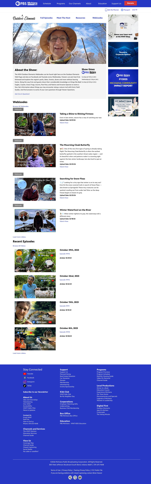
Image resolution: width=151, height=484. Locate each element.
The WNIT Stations (29, 431)
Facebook (30, 378)
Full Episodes (46, 18)
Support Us (116, 3)
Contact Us (27, 415)
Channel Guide (28, 435)
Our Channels (75, 3)
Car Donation (65, 378)
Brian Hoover (97, 473)
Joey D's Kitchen (102, 410)
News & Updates (29, 410)
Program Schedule (103, 374)
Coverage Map (28, 443)
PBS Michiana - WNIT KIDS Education (73, 423)
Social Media (27, 449)
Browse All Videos (19, 246)
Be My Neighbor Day (67, 396)
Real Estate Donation (67, 376)
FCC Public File (97, 470)
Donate (130, 3)
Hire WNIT (27, 404)
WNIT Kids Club (65, 394)
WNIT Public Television (26, 3)
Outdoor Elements (25, 17)
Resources (80, 18)
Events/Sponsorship (67, 387)
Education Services (30, 433)
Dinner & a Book (102, 388)
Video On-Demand (103, 378)
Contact (75, 477)
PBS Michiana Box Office (68, 416)
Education (102, 3)
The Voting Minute (103, 414)
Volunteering (27, 402)
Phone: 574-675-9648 (30, 424)
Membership (64, 382)
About (88, 3)
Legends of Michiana (104, 398)
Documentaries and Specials (107, 396)
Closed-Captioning (29, 447)
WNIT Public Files (29, 408)
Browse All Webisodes (20, 106)
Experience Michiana (104, 392)
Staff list (26, 419)
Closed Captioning (80, 477)
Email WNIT (27, 417)
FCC (70, 477)
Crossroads (101, 412)
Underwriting (64, 406)
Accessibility (27, 406)
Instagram (31, 382)
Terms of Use (55, 470)
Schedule (47, 3)
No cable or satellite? (30, 451)
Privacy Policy (67, 470)
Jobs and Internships (30, 400)
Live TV (134, 10)
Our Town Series (102, 394)
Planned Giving (65, 374)
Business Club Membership (69, 408)
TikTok (29, 386)
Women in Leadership (104, 400)
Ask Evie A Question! (22, 94)
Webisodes (98, 18)
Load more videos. (19, 237)
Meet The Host (63, 18)
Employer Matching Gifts (69, 404)
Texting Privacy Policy (82, 470)
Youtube (30, 374)
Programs (61, 3)
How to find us (28, 421)
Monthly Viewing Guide (105, 376)
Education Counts (103, 390)
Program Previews (103, 372)
